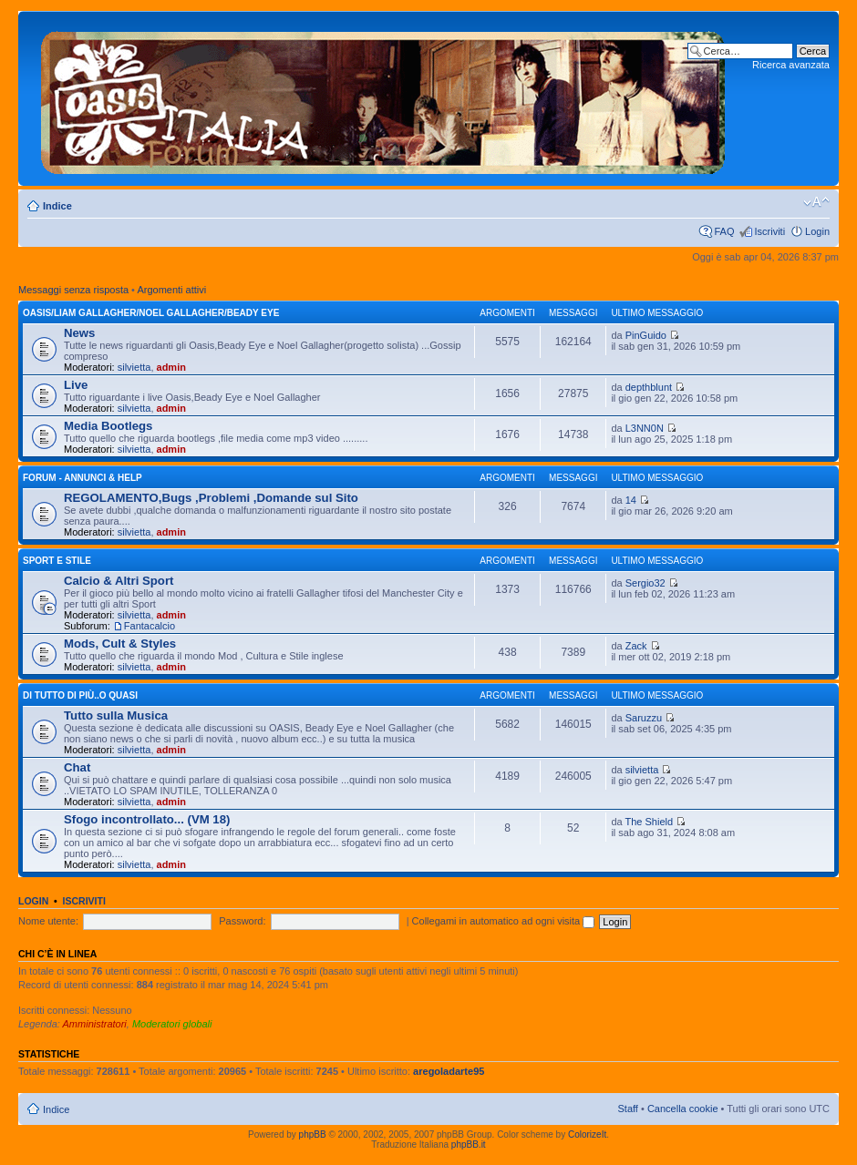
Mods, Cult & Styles (120, 643)
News (79, 333)
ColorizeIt (587, 1134)
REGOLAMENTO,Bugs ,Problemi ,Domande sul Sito (211, 498)
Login (817, 231)
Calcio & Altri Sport (118, 581)
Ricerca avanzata (791, 64)
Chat (77, 767)
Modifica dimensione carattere (816, 202)
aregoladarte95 (448, 1071)
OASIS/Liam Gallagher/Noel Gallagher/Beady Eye (151, 313)
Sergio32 (645, 582)
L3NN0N (644, 428)
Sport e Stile (57, 561)
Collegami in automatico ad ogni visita (503, 920)
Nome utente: (48, 920)
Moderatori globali (172, 1023)
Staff (627, 1108)
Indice (57, 205)
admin (171, 367)
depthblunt (648, 387)
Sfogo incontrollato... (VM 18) (147, 819)
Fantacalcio (149, 625)
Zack (636, 645)
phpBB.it (468, 1144)
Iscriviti (769, 231)
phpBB (312, 1134)
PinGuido (645, 335)
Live (76, 385)
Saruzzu (643, 717)
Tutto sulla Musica (116, 715)
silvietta (134, 367)
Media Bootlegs (108, 426)
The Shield (649, 821)
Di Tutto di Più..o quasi (80, 695)
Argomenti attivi (171, 289)
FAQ (724, 231)
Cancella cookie (682, 1108)
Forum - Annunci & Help (82, 478)
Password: (242, 920)
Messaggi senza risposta (73, 289)
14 (630, 500)
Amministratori (95, 1023)
